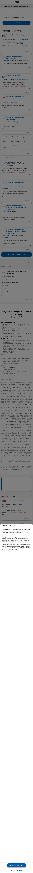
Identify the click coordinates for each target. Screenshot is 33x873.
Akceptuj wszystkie (16, 865)
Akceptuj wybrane (16, 870)
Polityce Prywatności (15, 541)
